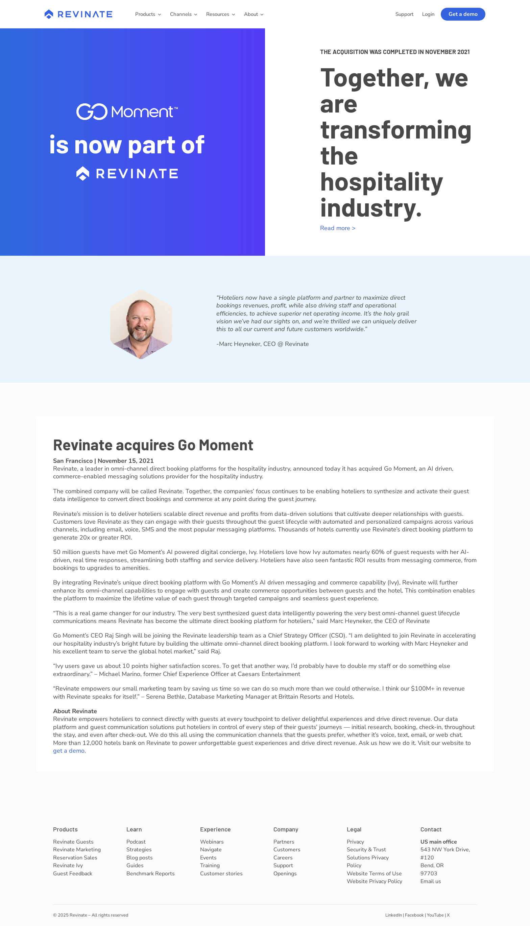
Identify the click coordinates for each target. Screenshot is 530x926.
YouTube (435, 915)
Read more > (338, 228)
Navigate (211, 849)
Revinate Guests (73, 842)
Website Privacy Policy (374, 881)
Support (283, 865)
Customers (286, 849)
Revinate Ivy (68, 865)
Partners (283, 842)
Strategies (139, 849)
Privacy (355, 842)
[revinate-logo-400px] (78, 12)
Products (65, 829)
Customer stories (221, 873)
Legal (354, 829)
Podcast (136, 842)
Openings (285, 873)
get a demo (69, 751)
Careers (283, 857)
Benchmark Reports (150, 873)
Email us (430, 881)
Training (210, 865)
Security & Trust (366, 849)
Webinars (212, 842)
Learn (134, 829)
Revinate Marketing (77, 849)
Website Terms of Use (374, 873)
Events (208, 857)
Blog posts (139, 857)
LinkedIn (393, 915)
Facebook (414, 915)
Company (285, 829)
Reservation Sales (75, 857)
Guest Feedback (72, 873)
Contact (431, 829)
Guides (135, 865)
